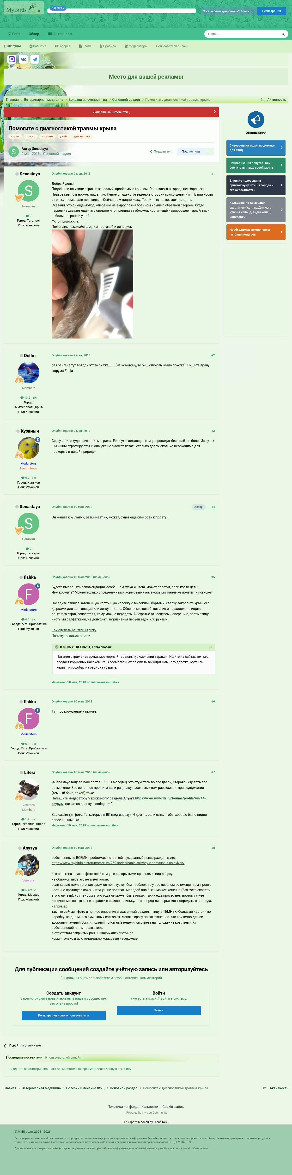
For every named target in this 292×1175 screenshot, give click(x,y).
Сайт (15, 34)
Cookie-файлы (174, 1107)
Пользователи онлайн (172, 46)
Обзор (34, 36)
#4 (213, 507)
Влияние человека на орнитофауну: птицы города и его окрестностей (252, 185)
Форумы (14, 46)
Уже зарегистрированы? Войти (228, 11)
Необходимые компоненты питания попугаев (250, 232)
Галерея (64, 46)
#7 (213, 772)
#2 (213, 355)
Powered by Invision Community (146, 1112)
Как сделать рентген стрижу (74, 630)
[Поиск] (230, 34)
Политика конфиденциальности (133, 1107)
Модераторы (137, 46)
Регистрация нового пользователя (63, 1015)
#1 (213, 173)
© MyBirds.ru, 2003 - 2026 (33, 1131)
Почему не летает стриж (71, 636)
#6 (213, 701)
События (39, 46)
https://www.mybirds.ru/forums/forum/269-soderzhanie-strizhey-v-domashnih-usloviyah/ (118, 863)
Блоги (86, 46)
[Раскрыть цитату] (57, 647)
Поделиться (160, 151)
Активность (62, 34)
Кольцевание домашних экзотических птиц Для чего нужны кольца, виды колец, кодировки (250, 210)
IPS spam (130, 1122)
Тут (54, 711)
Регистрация (271, 11)
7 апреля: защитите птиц (111, 112)
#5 (213, 577)
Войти (158, 1010)
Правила (109, 46)
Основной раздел (57, 154)
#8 (213, 847)
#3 (213, 431)
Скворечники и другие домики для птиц (252, 148)
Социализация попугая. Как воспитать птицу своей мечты (252, 165)
